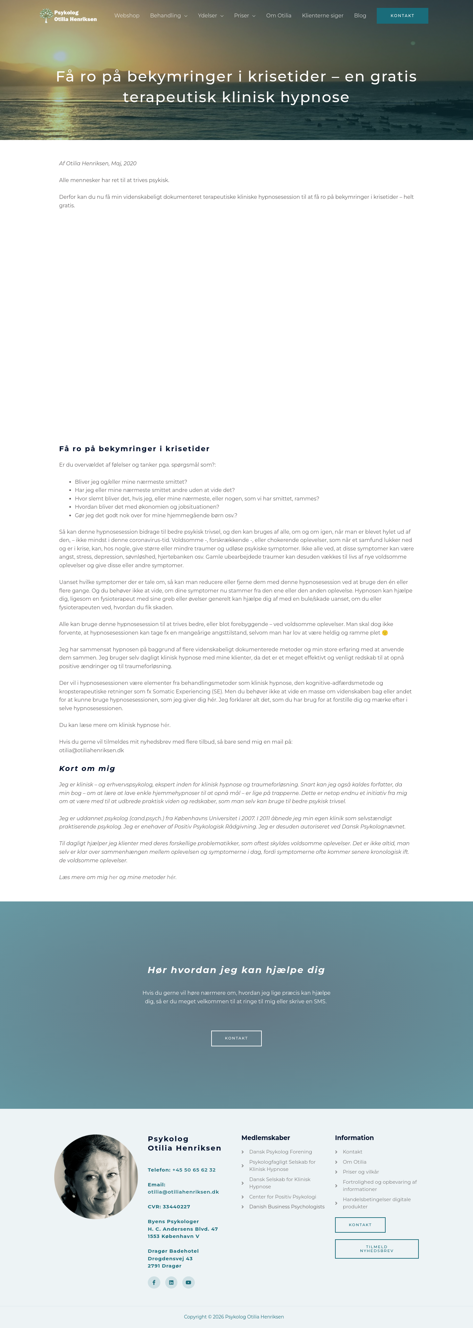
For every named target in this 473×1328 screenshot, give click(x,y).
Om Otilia (278, 15)
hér (165, 725)
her (113, 877)
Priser (241, 15)
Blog (360, 15)
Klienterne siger (322, 15)
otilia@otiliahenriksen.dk (183, 1192)
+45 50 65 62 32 (194, 1170)
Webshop (127, 15)
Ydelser (207, 15)
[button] (402, 16)
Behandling (165, 15)
